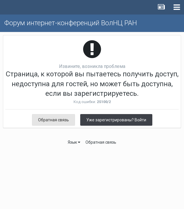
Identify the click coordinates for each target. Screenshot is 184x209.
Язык (74, 142)
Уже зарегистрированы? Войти (116, 120)
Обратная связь (53, 120)
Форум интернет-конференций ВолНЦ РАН (70, 23)
